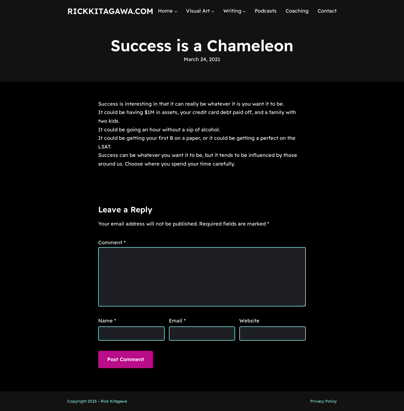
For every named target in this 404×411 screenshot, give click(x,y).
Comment (112, 242)
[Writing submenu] (244, 11)
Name (107, 320)
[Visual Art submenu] (212, 11)
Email (177, 320)
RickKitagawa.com (110, 11)
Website (249, 320)
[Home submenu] (175, 11)
